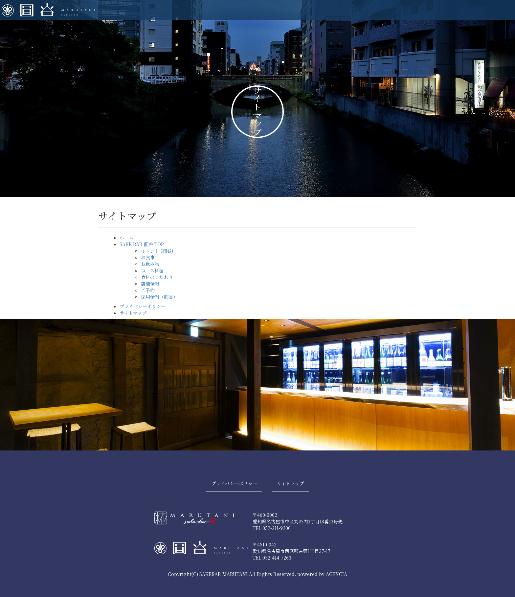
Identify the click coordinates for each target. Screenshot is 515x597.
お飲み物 (150, 264)
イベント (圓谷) (157, 250)
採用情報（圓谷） (159, 296)
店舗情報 (150, 283)
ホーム (126, 237)
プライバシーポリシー (143, 306)
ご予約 (148, 290)
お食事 (148, 257)
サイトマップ (133, 313)
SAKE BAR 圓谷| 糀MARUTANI (48, 9)
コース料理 (152, 270)
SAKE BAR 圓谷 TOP (142, 244)
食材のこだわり (157, 277)
